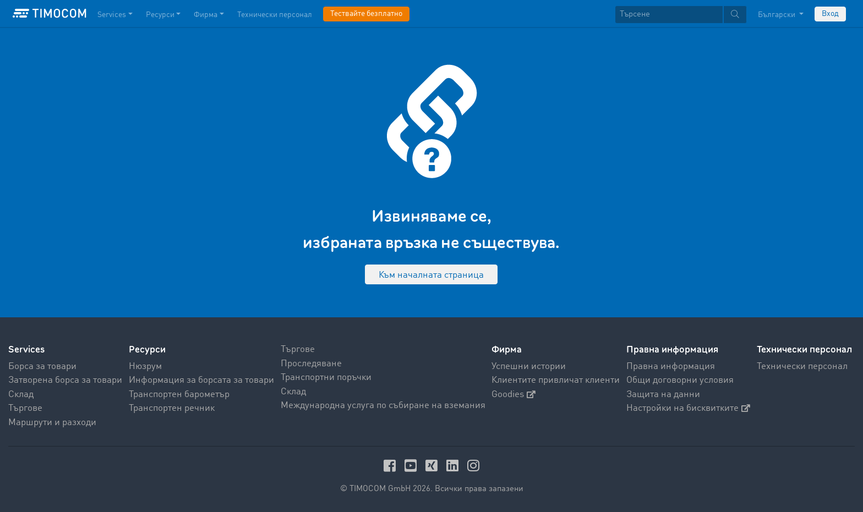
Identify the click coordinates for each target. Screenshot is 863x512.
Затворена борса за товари (65, 380)
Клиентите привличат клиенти (555, 380)
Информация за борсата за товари (201, 380)
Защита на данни (663, 394)
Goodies (513, 394)
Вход (830, 14)
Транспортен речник (172, 408)
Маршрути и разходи (52, 422)
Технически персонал (802, 366)
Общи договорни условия (680, 380)
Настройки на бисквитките (688, 408)
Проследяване (311, 363)
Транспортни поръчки (326, 377)
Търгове (25, 408)
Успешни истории (528, 366)
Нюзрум (145, 366)
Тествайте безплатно (366, 14)
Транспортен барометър (179, 394)
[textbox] (681, 14)
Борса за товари (42, 366)
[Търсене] (669, 14)
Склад (21, 394)
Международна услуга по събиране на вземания (383, 405)
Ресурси (147, 349)
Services (26, 349)
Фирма (506, 349)
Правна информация (670, 366)
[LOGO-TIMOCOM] (49, 13)
